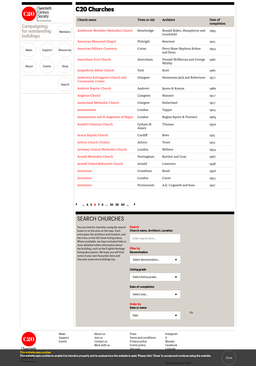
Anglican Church (89, 95)
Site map (135, 348)
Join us (98, 337)
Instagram (171, 333)
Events (47, 66)
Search (65, 84)
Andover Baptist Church (94, 88)
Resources (65, 50)
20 (111, 204)
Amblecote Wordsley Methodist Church (104, 30)
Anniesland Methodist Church (98, 103)
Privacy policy (138, 341)
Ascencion (84, 171)
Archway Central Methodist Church (102, 149)
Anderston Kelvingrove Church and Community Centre (101, 79)
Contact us (100, 341)
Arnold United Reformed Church (100, 164)
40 (122, 204)
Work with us (102, 345)
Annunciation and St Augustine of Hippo (105, 117)
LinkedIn (170, 348)
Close (229, 357)
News (29, 50)
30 (117, 204)
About (29, 66)
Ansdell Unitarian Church (95, 124)
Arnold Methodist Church (95, 156)
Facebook (171, 345)
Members (65, 31)
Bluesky (170, 341)
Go (191, 312)
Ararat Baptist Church (92, 135)
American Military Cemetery (97, 48)
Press (133, 333)
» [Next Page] (134, 204)
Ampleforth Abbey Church (95, 70)
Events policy (138, 345)
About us (99, 333)
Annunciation (86, 110)
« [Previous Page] (76, 204)
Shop (65, 66)
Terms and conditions (143, 337)
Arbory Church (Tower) (93, 142)
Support (47, 50)
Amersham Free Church (94, 59)
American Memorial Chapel (96, 41)
